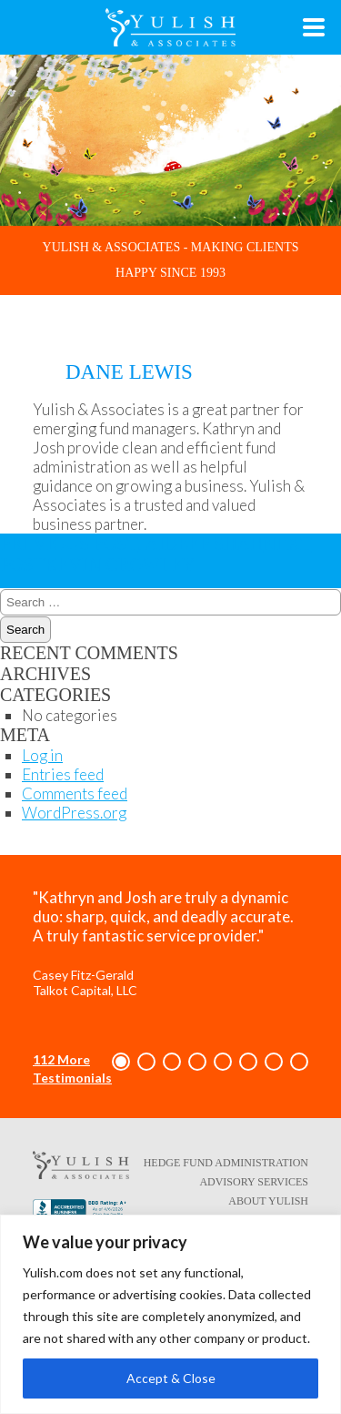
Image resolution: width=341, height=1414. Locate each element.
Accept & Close (171, 1378)
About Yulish (268, 1201)
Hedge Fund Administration (226, 1162)
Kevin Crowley (156, 554)
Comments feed (74, 793)
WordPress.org (74, 812)
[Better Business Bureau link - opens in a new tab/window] (81, 1212)
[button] (120, 1061)
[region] (170, 1314)
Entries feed (63, 774)
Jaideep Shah (131, 544)
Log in (42, 755)
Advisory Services (253, 1181)
